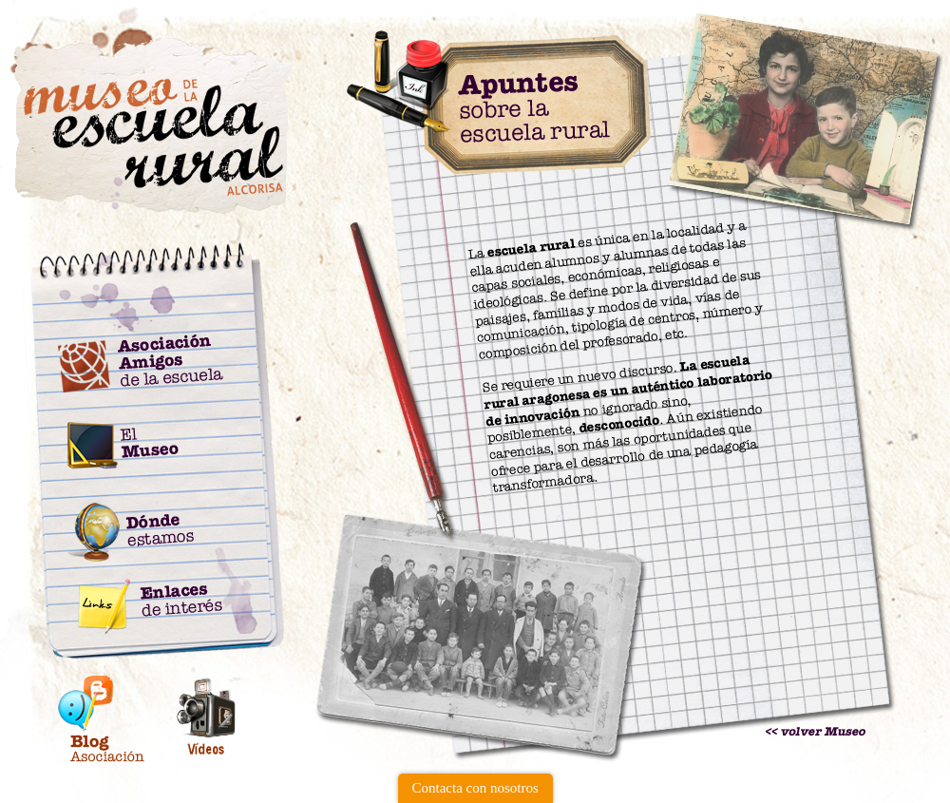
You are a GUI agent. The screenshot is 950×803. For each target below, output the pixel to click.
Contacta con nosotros (475, 787)
